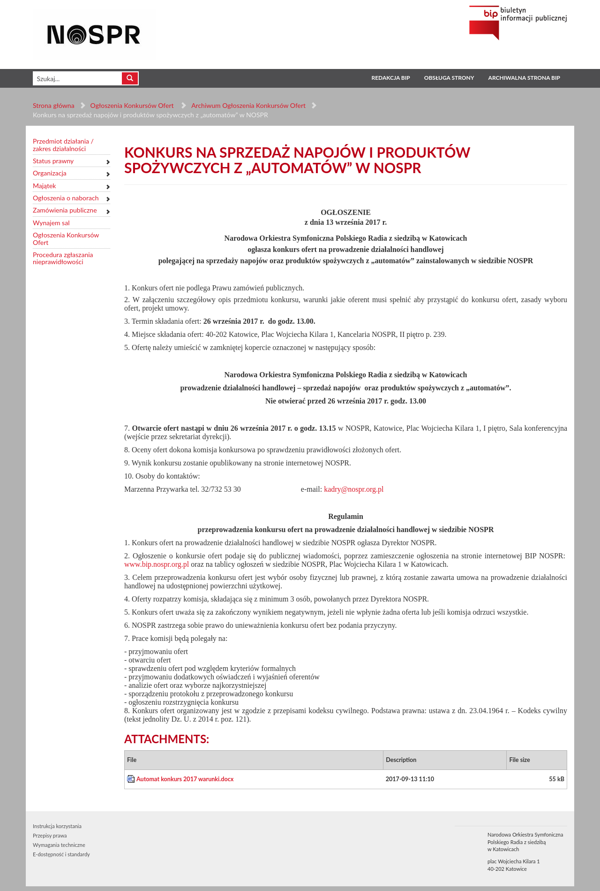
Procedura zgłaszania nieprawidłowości (63, 258)
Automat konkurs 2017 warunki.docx (184, 779)
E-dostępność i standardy (61, 854)
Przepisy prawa (50, 835)
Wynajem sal (51, 222)
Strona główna (54, 105)
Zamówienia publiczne (65, 209)
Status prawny (53, 160)
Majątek (44, 185)
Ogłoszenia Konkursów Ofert (133, 105)
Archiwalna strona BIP (524, 77)
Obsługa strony (449, 77)
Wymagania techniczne (59, 845)
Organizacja (50, 172)
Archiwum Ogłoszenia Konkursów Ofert (248, 105)
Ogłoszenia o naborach (65, 197)
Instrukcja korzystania (57, 826)
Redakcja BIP (390, 77)
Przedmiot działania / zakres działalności (63, 144)
